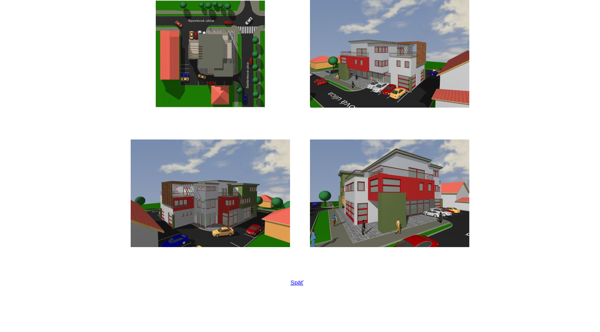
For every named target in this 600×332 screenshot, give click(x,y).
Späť (296, 282)
